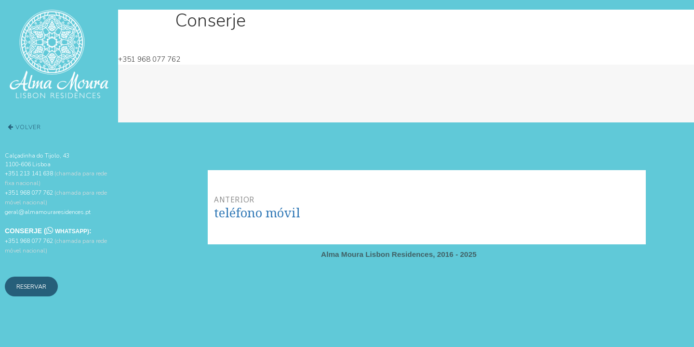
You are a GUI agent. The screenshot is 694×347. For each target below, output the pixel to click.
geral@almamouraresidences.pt (48, 212)
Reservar (31, 286)
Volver (24, 127)
